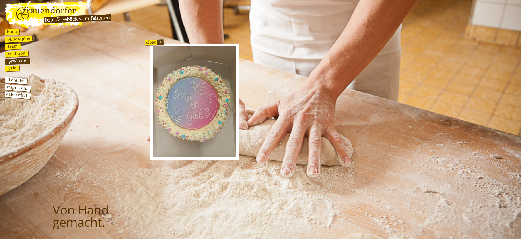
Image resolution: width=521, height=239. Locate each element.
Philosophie (18, 39)
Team (13, 46)
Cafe (12, 68)
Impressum (18, 88)
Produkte (17, 61)
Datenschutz (18, 95)
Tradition (17, 53)
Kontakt (16, 80)
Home (12, 32)
